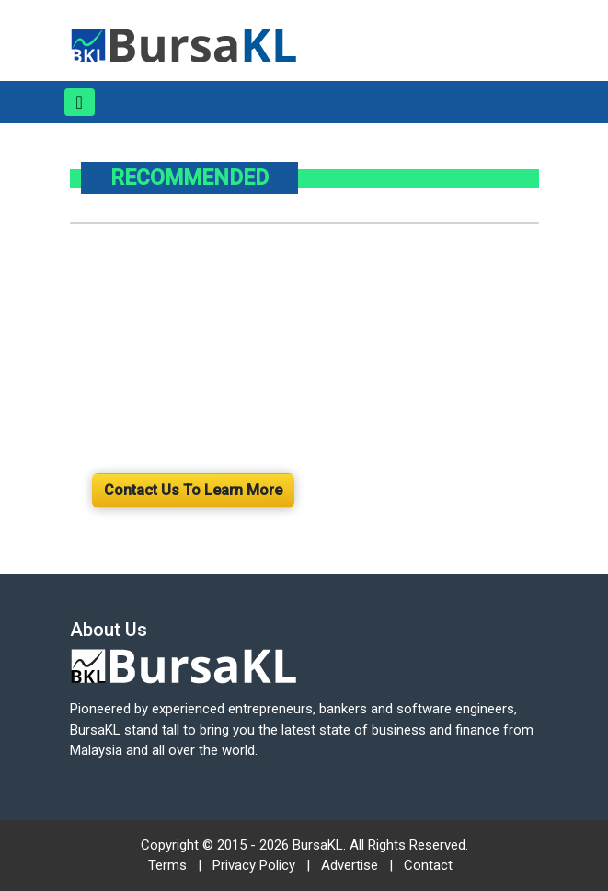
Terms (167, 865)
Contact (428, 865)
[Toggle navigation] (79, 102)
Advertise (349, 865)
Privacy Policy (253, 865)
